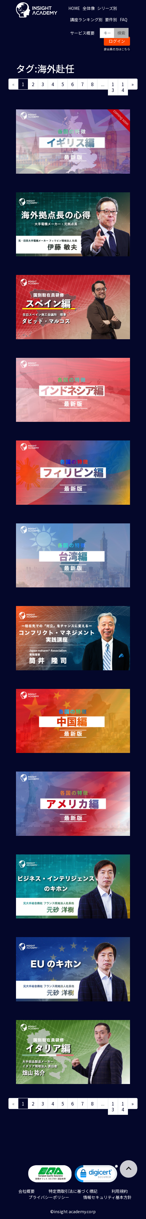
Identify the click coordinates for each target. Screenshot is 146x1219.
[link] (96, 1175)
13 (113, 87)
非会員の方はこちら (117, 49)
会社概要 (26, 1191)
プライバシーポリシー (49, 1197)
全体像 (89, 8)
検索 (121, 33)
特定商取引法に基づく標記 (73, 1191)
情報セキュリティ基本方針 (107, 1197)
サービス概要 (82, 33)
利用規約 (119, 1191)
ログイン (117, 41)
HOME (74, 8)
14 (123, 87)
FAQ (123, 19)
